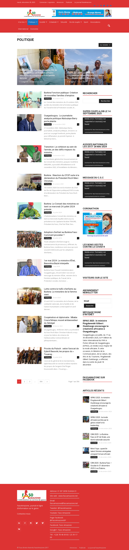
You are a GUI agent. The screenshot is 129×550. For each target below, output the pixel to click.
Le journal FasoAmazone (82, 2)
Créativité (54, 22)
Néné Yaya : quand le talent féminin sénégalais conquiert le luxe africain (100, 451)
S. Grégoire (24, 82)
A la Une (22, 22)
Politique (33, 22)
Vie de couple (75, 22)
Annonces (60, 2)
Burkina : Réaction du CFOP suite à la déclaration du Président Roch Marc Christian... (61, 178)
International (23, 29)
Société (43, 22)
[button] (109, 26)
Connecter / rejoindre (47, 2)
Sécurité (64, 22)
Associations (95, 22)
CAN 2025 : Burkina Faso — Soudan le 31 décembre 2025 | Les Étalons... (101, 465)
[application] (97, 125)
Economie (34, 29)
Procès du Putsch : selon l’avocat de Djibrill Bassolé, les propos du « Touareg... (61, 351)
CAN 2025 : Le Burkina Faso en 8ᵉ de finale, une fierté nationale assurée (100, 437)
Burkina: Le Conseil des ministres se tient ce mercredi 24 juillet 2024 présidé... (61, 206)
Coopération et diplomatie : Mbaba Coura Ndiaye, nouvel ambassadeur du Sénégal (61, 320)
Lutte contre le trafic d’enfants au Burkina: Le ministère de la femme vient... (60, 292)
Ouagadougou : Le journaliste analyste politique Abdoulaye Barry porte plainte (60, 118)
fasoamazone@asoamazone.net (30, 516)
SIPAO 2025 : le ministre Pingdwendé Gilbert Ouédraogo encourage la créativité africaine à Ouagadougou (100, 403)
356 (41, 381)
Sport (86, 22)
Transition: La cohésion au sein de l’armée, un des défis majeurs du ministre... (60, 149)
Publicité (69, 2)
